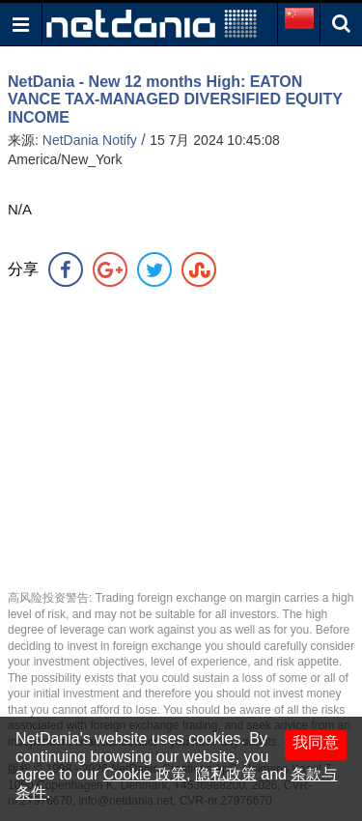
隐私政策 (226, 774)
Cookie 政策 (144, 774)
